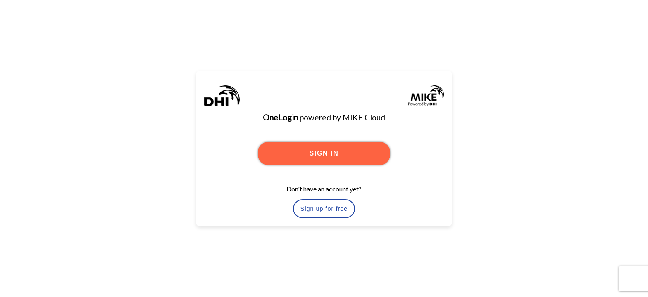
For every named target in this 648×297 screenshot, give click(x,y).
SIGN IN (324, 153)
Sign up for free (324, 208)
